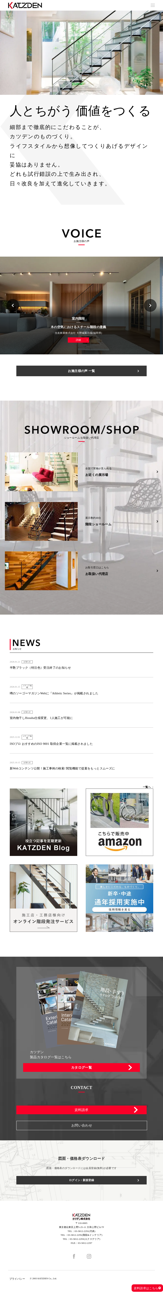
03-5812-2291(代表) (84, 1231)
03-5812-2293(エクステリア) (85, 1239)
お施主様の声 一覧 (81, 371)
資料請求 (81, 1110)
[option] (81, 53)
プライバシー (17, 1279)
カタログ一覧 (81, 1067)
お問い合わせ (81, 1125)
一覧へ (147, 787)
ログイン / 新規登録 (81, 1180)
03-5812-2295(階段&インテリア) (84, 1235)
